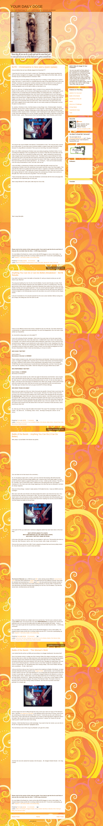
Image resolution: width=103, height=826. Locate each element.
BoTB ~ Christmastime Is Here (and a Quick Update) (34, 67)
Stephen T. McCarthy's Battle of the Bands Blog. (27, 257)
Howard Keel (57, 422)
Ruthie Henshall (22, 424)
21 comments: (31, 807)
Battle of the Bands (21, 262)
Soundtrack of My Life (75, 98)
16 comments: (32, 260)
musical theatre (58, 579)
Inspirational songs (74, 110)
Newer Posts (16, 816)
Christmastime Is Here (32, 262)
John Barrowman (27, 640)
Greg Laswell (38, 808)
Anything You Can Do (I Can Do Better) (26, 422)
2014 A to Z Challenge (75, 104)
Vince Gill (55, 262)
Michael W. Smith (48, 262)
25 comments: (31, 636)
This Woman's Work (20, 810)
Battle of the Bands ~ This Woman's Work (30, 650)
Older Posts (60, 816)
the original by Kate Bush (26, 713)
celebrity (31, 582)
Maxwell (50, 808)
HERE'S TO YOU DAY (75, 93)
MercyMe (40, 262)
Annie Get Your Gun (21, 638)
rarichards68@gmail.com (76, 138)
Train (70, 112)
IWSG (71, 101)
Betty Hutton (50, 422)
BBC (37, 579)
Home (38, 816)
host (38, 582)
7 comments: (30, 420)
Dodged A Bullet (39, 671)
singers (32, 580)
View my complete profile (84, 129)
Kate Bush (45, 808)
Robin (80, 121)
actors (13, 580)
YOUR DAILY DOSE (26, 6)
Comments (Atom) (41, 821)
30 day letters (73, 107)
